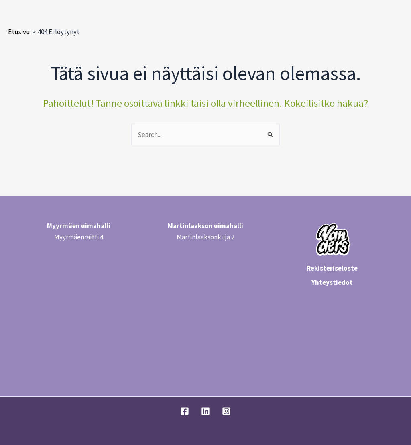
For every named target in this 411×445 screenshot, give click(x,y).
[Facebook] (184, 411)
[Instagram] (226, 411)
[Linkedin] (205, 411)
